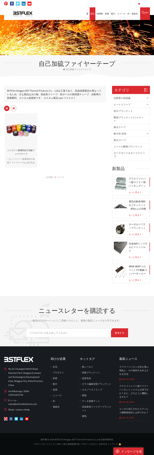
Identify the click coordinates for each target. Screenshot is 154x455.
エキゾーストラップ (92, 389)
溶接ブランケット (91, 372)
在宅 (55, 366)
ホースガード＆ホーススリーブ (129, 154)
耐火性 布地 (120, 133)
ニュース (57, 395)
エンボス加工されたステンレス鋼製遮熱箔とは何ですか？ (134, 410)
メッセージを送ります (127, 451)
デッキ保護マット (91, 401)
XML (59, 444)
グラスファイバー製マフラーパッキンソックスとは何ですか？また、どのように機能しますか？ (134, 391)
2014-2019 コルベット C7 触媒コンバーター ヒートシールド (138, 270)
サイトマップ (48, 444)
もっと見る (134, 192)
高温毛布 (86, 378)
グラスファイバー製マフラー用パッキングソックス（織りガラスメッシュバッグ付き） (137, 182)
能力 (113, 13)
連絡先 (135, 13)
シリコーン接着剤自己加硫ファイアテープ (21, 152)
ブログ (37, 444)
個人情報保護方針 (71, 444)
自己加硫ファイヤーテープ (77, 69)
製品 (92, 13)
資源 (55, 389)
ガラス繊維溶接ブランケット (96, 383)
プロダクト (58, 372)
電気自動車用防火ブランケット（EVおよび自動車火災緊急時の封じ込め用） (137, 205)
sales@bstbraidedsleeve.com (22, 404)
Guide (100, 13)
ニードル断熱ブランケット (128, 146)
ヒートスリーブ (122, 104)
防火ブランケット (123, 110)
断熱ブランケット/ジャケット (128, 119)
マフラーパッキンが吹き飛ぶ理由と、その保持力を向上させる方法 (134, 370)
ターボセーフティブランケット (137, 226)
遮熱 (84, 395)
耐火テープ (120, 127)
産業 (107, 13)
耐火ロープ (120, 140)
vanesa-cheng (22, 409)
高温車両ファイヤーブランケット (96, 408)
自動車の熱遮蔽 (122, 98)
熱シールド (87, 366)
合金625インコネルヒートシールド (138, 247)
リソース (121, 13)
